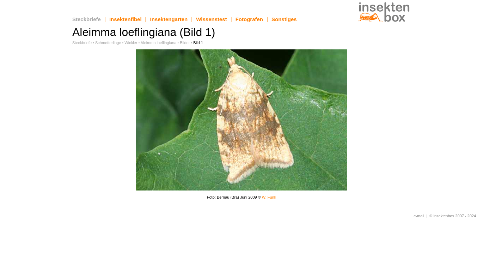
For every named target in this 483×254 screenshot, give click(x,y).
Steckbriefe (86, 19)
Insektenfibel (125, 19)
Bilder (185, 43)
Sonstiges (284, 19)
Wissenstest (211, 19)
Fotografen (249, 19)
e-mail (419, 216)
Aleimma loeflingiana (159, 43)
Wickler (130, 43)
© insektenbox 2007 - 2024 (452, 216)
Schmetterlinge (108, 43)
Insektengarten (169, 19)
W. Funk (269, 197)
